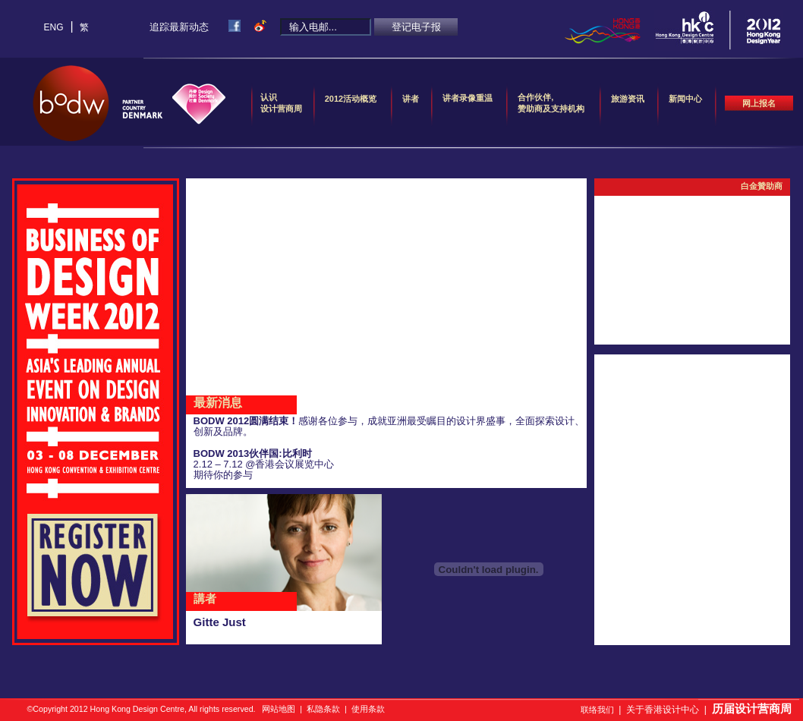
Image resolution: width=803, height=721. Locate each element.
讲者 (410, 104)
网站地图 (278, 708)
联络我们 (597, 709)
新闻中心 (685, 104)
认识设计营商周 (281, 103)
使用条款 (368, 708)
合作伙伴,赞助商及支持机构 (551, 103)
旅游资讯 (627, 104)
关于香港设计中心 (662, 709)
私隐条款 (323, 708)
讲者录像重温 (467, 97)
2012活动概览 (350, 104)
